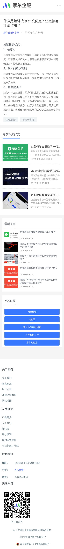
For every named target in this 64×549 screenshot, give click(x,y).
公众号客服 (28, 119)
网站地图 (7, 400)
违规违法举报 (9, 395)
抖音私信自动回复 (32, 327)
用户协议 (7, 389)
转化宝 (32, 319)
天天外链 (32, 311)
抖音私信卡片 (32, 334)
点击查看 (19, 470)
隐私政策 (7, 383)
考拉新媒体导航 (10, 445)
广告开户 (7, 417)
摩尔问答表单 (9, 440)
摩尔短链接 (32, 342)
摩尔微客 (7, 434)
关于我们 (7, 378)
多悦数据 (11, 119)
